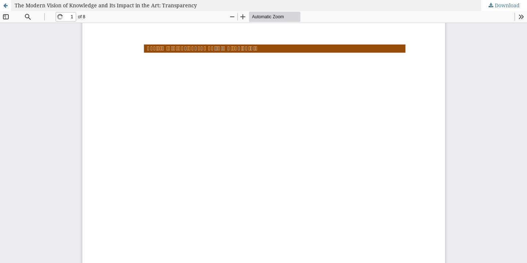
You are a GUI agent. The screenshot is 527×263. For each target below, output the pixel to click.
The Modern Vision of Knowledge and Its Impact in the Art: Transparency (106, 5)
